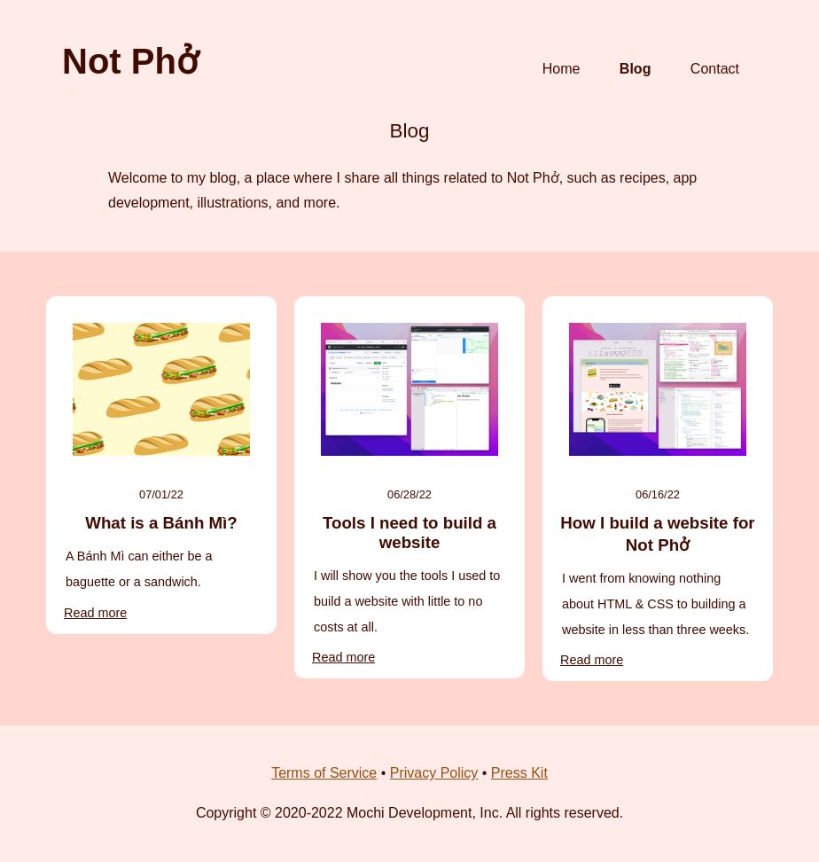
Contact (714, 68)
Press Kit (519, 772)
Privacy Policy (434, 772)
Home (561, 68)
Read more (95, 613)
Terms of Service (324, 772)
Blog (635, 68)
